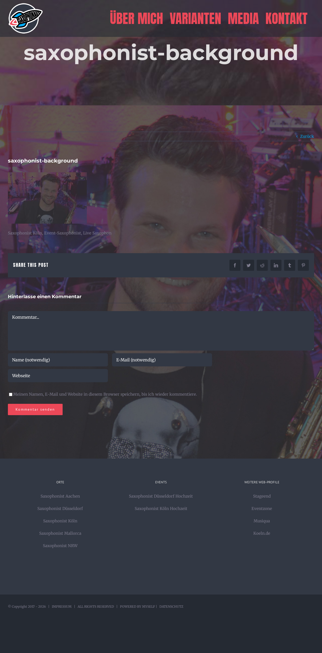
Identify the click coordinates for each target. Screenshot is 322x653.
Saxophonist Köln (60, 520)
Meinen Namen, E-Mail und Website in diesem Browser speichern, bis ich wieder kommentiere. (105, 394)
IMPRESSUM (62, 606)
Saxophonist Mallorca (60, 533)
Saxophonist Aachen (60, 496)
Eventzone (261, 508)
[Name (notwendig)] (58, 359)
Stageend (262, 496)
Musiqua (262, 520)
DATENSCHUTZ (171, 606)
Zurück (307, 136)
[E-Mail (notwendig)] (162, 359)
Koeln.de (261, 533)
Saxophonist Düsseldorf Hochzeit (161, 496)
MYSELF (148, 606)
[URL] (58, 375)
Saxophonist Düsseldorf (60, 508)
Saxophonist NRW (60, 545)
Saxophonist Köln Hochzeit (161, 508)
